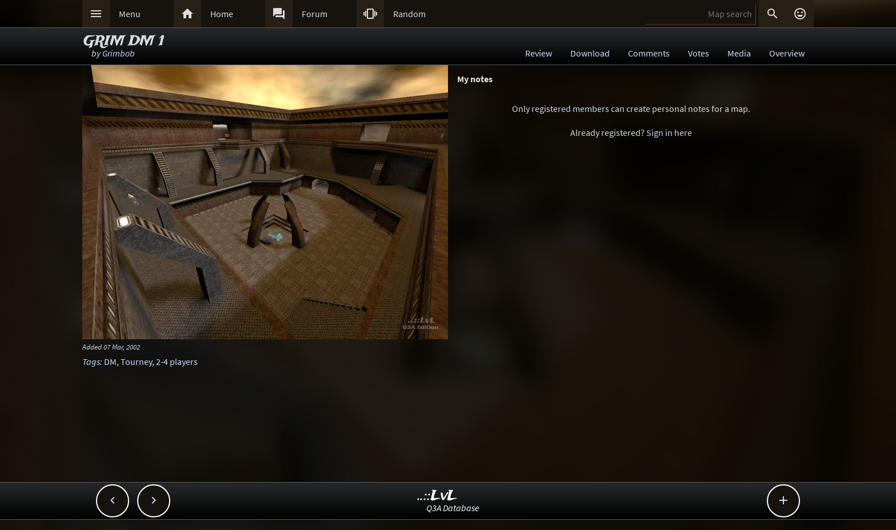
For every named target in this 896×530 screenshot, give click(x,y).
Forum (314, 13)
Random (409, 13)
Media (739, 53)
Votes (698, 53)
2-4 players (177, 361)
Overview (787, 53)
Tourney (136, 361)
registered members (570, 108)
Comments (649, 53)
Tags (91, 361)
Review (538, 53)
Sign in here (669, 132)
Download (590, 53)
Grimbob (118, 53)
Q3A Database (452, 507)
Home (221, 13)
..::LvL (437, 496)
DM (110, 361)
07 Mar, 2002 (121, 346)
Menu (130, 13)
